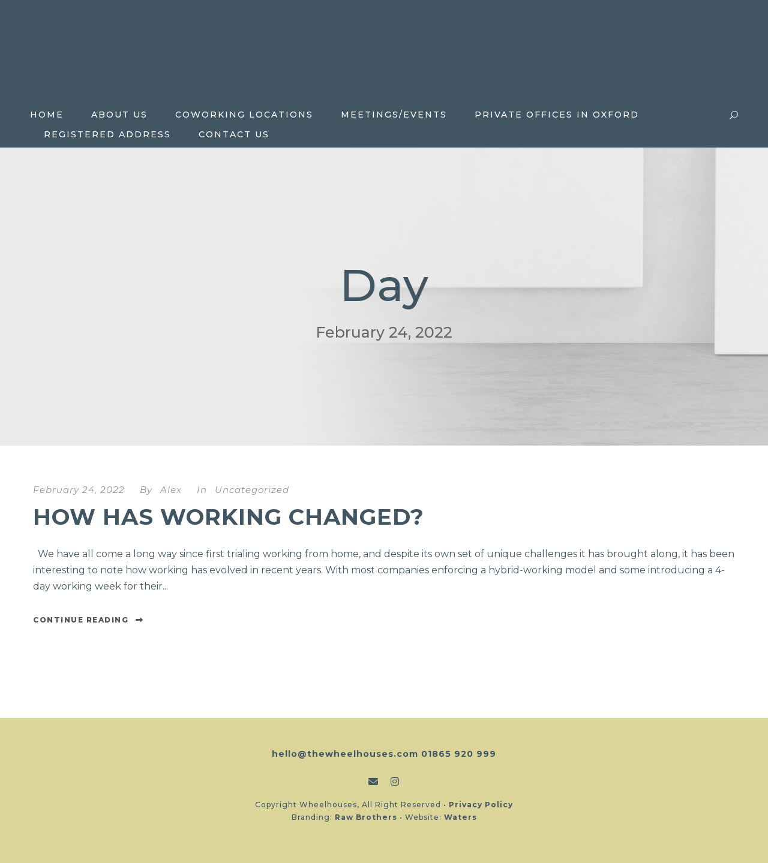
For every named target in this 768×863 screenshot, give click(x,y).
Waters (460, 817)
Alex (171, 489)
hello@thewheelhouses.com (345, 753)
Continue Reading (88, 619)
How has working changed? (228, 516)
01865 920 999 (458, 753)
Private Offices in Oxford (557, 114)
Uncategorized (252, 489)
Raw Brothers (366, 817)
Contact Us (234, 134)
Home (47, 114)
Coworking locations (244, 114)
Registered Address (107, 134)
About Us (119, 114)
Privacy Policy (481, 804)
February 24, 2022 (79, 489)
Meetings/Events (394, 114)
